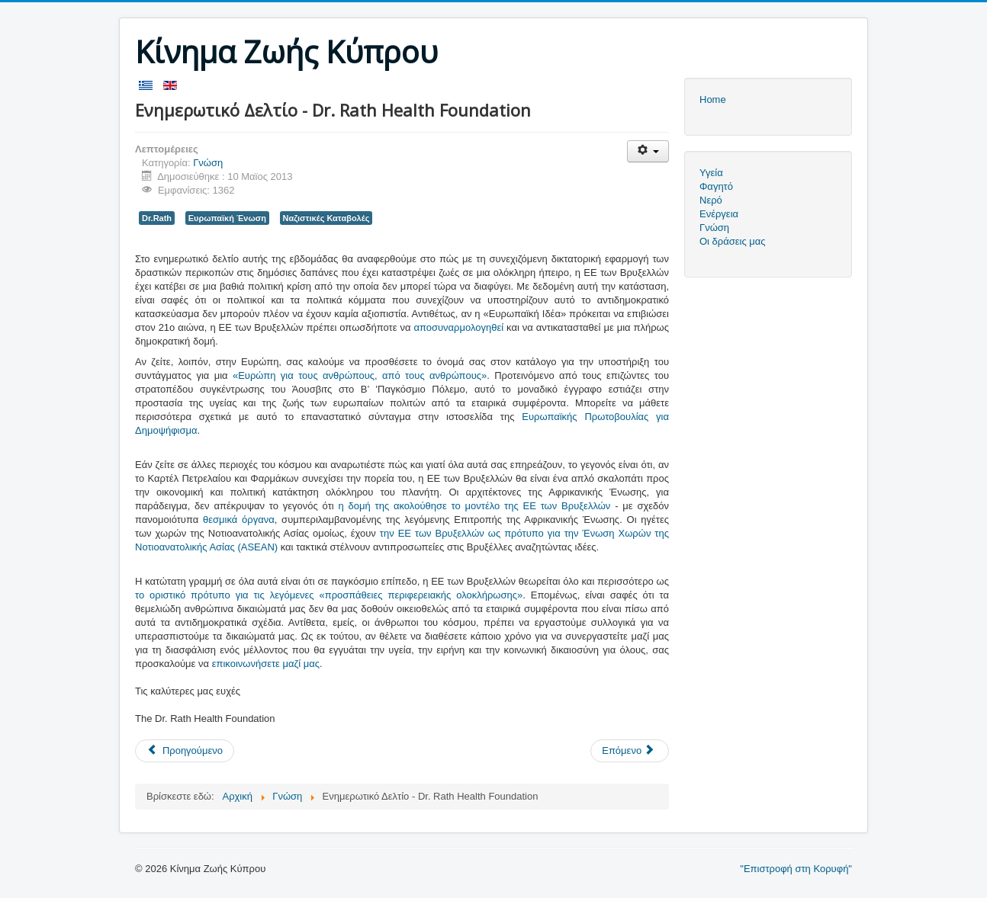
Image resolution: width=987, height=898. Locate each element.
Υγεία (711, 172)
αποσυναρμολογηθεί (458, 327)
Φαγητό (716, 186)
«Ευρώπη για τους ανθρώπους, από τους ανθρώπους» (360, 375)
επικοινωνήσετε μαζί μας (266, 663)
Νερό (710, 200)
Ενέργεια (718, 214)
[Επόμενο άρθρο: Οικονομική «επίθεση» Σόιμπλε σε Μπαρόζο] (629, 750)
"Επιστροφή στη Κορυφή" (796, 868)
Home (712, 99)
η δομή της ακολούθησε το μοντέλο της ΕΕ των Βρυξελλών (475, 506)
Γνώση (208, 162)
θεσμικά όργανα (239, 519)
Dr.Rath (157, 218)
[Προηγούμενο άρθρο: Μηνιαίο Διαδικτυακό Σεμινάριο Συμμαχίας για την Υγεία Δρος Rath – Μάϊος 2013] (184, 750)
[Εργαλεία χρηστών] (648, 151)
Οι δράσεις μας (732, 241)
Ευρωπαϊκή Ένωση (227, 218)
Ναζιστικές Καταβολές (326, 218)
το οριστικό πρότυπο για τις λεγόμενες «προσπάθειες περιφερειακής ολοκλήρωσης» (328, 595)
